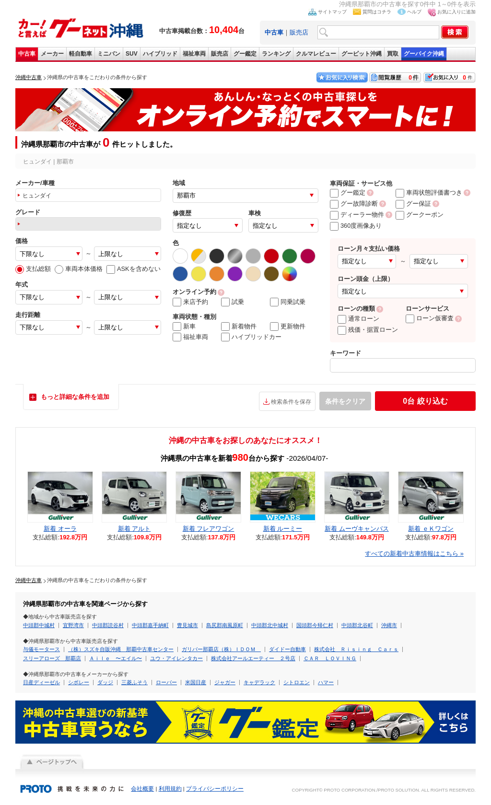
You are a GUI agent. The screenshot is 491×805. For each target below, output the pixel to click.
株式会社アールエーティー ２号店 (253, 658)
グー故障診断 (354, 203)
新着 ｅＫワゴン (431, 528)
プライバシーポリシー (215, 789)
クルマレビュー (316, 53)
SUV (132, 53)
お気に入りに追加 (456, 11)
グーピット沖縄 (361, 53)
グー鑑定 (245, 53)
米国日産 (195, 682)
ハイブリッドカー (251, 337)
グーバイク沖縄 (424, 53)
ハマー (326, 682)
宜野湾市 (73, 625)
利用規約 (170, 789)
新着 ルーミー (283, 528)
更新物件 (287, 326)
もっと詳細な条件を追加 (75, 396)
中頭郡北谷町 (357, 625)
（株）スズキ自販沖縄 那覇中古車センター (121, 649)
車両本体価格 (79, 268)
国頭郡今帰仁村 (314, 625)
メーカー (52, 53)
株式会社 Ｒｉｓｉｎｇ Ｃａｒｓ (356, 649)
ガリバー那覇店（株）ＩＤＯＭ (221, 649)
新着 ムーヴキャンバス (357, 528)
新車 (184, 326)
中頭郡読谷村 (108, 625)
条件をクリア (345, 401)
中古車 (26, 53)
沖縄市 (389, 625)
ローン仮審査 (430, 318)
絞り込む (425, 401)
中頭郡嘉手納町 (150, 625)
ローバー (166, 682)
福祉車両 (194, 53)
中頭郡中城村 (39, 625)
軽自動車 (80, 53)
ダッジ (105, 682)
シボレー (78, 682)
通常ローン (358, 318)
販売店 (299, 32)
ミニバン (108, 53)
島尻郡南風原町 (224, 625)
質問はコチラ (376, 11)
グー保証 (413, 203)
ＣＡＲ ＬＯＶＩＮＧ (330, 658)
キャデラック (259, 682)
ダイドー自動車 (287, 649)
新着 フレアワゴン (208, 528)
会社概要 (142, 789)
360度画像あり (356, 225)
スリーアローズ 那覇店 (52, 658)
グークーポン (420, 214)
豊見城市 (187, 625)
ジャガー (224, 682)
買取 (392, 53)
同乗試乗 (287, 302)
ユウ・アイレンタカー (176, 658)
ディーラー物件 (357, 214)
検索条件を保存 (291, 401)
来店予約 (190, 302)
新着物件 (239, 326)
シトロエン (296, 682)
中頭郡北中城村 (269, 625)
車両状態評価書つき (429, 192)
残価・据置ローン (368, 329)
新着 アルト (134, 528)
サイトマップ (332, 11)
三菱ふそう (134, 682)
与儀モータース (41, 649)
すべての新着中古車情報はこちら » (414, 553)
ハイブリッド (160, 53)
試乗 (232, 302)
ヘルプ (414, 11)
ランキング (276, 53)
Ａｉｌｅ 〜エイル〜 (115, 658)
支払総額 (33, 268)
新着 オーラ (60, 528)
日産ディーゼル (41, 682)
